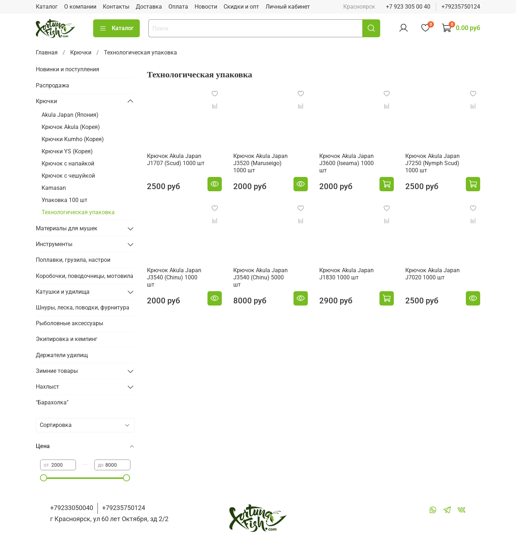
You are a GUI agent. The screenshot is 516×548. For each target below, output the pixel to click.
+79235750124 (460, 6)
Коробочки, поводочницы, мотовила (84, 276)
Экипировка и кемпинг (66, 339)
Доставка (149, 6)
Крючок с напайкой (68, 163)
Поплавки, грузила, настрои (73, 259)
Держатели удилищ (62, 355)
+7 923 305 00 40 (408, 6)
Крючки (80, 52)
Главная (47, 52)
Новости (206, 6)
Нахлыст (47, 386)
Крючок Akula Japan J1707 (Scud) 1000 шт (176, 160)
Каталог (47, 6)
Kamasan (54, 187)
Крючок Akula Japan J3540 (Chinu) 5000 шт (260, 277)
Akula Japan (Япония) (70, 114)
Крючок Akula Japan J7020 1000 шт (432, 274)
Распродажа (52, 85)
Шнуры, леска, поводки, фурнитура (82, 307)
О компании (80, 6)
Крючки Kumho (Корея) (73, 139)
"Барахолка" (52, 402)
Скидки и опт (241, 6)
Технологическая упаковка (78, 212)
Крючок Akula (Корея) (71, 127)
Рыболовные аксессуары (69, 323)
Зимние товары (57, 370)
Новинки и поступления (67, 69)
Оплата (178, 6)
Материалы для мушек (66, 228)
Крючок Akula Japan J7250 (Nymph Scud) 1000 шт (432, 163)
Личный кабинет (288, 6)
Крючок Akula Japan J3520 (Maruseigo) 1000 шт (260, 163)
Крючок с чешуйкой (68, 175)
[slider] (43, 477)
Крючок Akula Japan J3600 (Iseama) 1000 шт (346, 163)
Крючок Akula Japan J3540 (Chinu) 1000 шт (174, 277)
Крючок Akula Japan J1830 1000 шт (346, 274)
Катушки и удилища (63, 291)
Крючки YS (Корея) (67, 151)
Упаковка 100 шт (64, 200)
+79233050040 (71, 507)
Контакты (116, 6)
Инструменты (54, 244)
